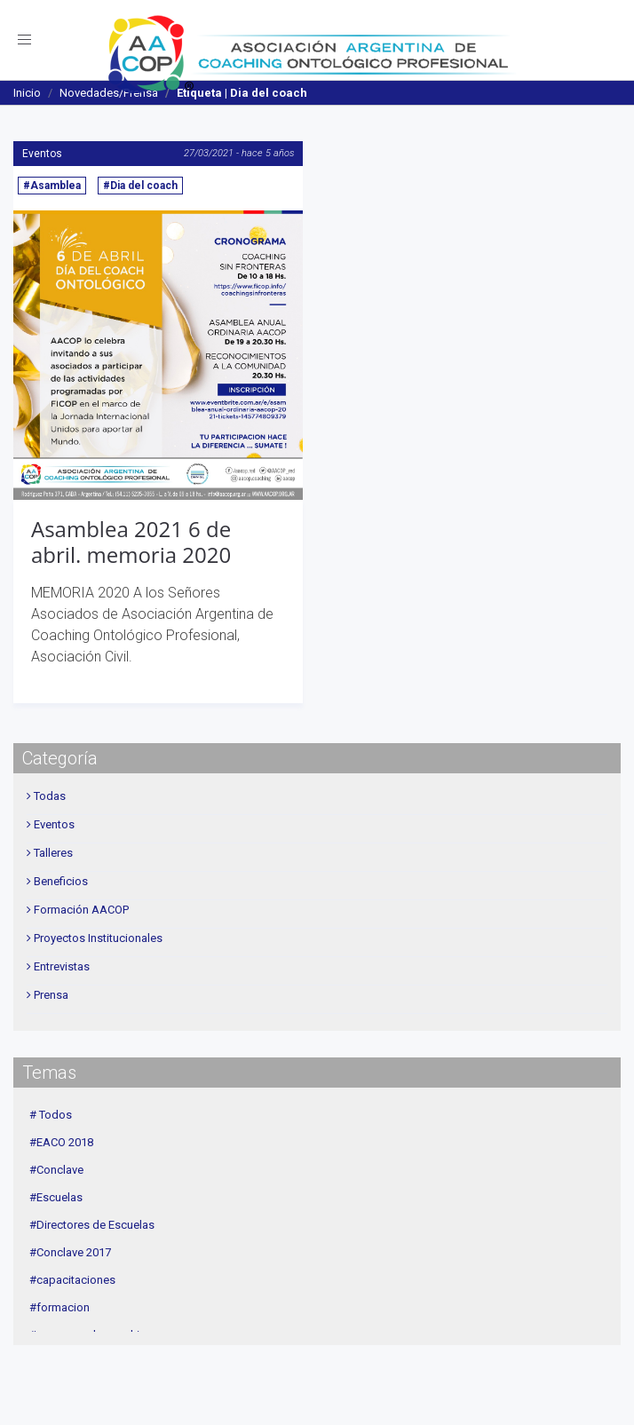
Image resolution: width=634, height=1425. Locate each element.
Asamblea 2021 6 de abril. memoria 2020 (131, 541)
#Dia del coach (140, 185)
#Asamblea (52, 185)
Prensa (51, 994)
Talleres (53, 852)
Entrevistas (62, 966)
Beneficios (61, 881)
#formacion (59, 1307)
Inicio (27, 92)
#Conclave (56, 1169)
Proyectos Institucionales (98, 938)
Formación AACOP (81, 909)
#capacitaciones (72, 1279)
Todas (50, 796)
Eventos (42, 153)
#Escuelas (56, 1197)
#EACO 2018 (61, 1142)
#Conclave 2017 (70, 1252)
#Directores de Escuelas (92, 1224)
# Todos (50, 1114)
